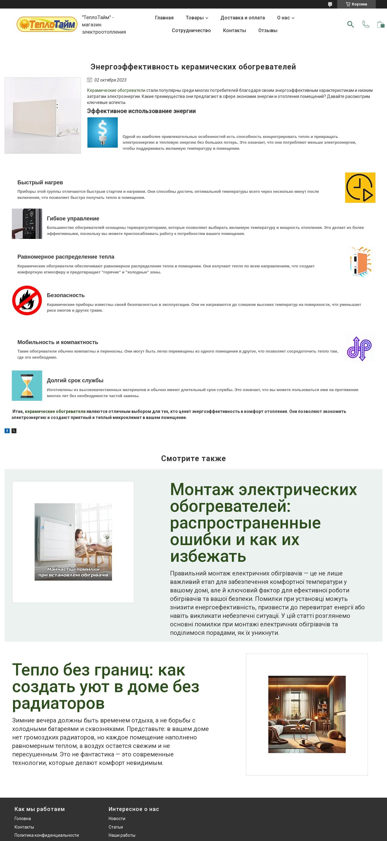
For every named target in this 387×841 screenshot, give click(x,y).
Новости (117, 818)
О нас (283, 18)
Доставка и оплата (242, 18)
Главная (164, 18)
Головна (23, 818)
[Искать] (351, 24)
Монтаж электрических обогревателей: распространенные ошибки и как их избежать (263, 523)
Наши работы (122, 835)
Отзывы (267, 30)
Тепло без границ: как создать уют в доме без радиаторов (105, 687)
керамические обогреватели (55, 411)
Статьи (116, 827)
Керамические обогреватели (116, 90)
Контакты (234, 30)
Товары (195, 18)
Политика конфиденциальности (47, 835)
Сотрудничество (191, 30)
